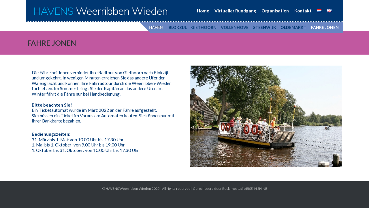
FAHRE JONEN (325, 27)
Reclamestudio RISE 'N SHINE (244, 188)
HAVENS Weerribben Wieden (128, 188)
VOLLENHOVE (234, 27)
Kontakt (303, 10)
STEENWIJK (264, 27)
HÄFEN (156, 27)
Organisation (275, 10)
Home (203, 10)
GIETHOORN (203, 27)
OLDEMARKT (293, 27)
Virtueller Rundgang (235, 10)
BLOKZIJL (178, 27)
